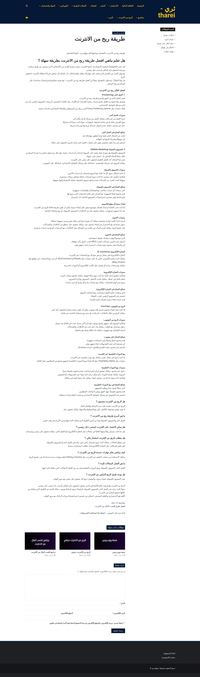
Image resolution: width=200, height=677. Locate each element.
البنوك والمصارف (48, 6)
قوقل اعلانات (169, 52)
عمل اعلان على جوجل (165, 43)
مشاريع (141, 18)
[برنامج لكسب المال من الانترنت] (40, 541)
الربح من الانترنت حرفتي (80, 552)
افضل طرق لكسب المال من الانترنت (110, 506)
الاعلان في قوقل (167, 47)
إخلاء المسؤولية (169, 653)
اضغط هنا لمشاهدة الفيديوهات (92, 513)
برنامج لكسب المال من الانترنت (43, 552)
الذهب (102, 6)
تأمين (111, 18)
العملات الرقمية (79, 6)
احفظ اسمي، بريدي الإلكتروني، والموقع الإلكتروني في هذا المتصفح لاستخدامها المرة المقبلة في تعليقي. (86, 623)
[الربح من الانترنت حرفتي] (74, 541)
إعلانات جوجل (168, 35)
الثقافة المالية (127, 6)
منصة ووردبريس (118, 552)
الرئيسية (140, 6)
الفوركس (64, 6)
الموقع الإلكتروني (67, 613)
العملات (93, 6)
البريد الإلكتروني (118, 613)
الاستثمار (114, 6)
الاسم (122, 603)
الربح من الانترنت (125, 18)
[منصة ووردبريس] (109, 541)
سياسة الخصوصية (168, 657)
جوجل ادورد (169, 39)
